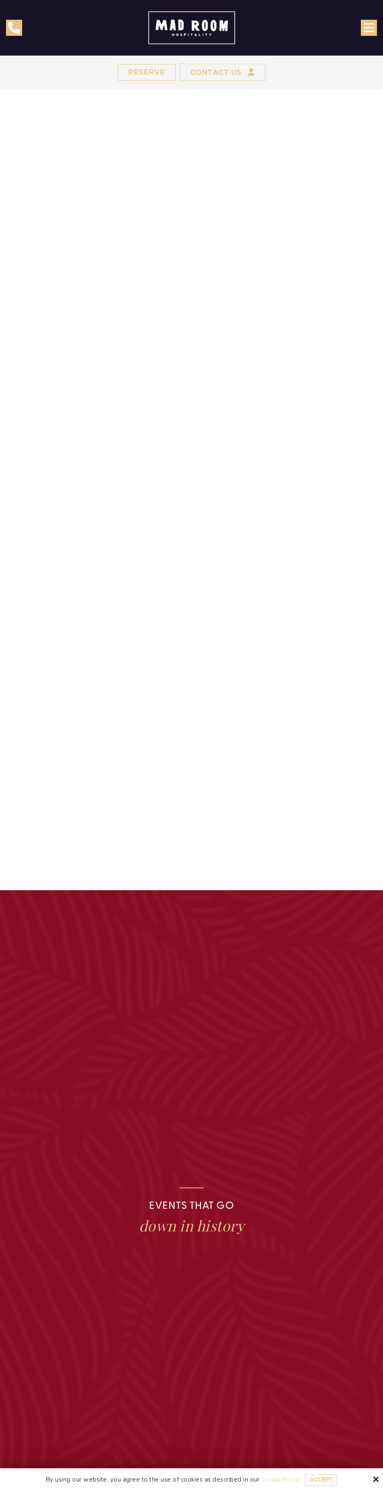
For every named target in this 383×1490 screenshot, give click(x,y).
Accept (322, 1479)
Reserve (143, 73)
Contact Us (224, 73)
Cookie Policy (278, 1479)
